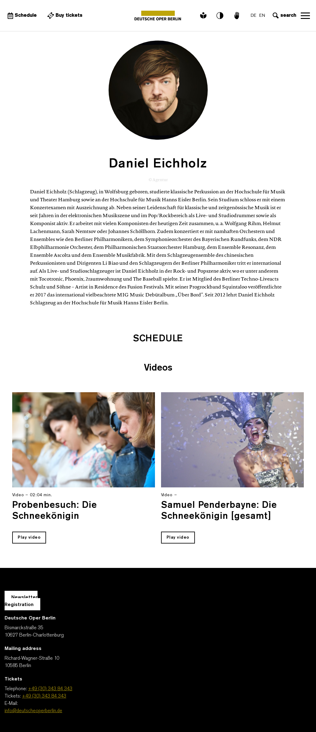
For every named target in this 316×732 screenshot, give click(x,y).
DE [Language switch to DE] (253, 15)
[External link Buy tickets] (64, 15)
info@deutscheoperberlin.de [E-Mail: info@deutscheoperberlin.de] (33, 711)
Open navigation (305, 16)
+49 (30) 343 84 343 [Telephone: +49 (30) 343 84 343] (50, 689)
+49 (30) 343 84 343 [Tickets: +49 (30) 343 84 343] (44, 696)
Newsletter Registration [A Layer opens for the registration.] (21, 601)
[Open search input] (283, 15)
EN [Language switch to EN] (262, 15)
